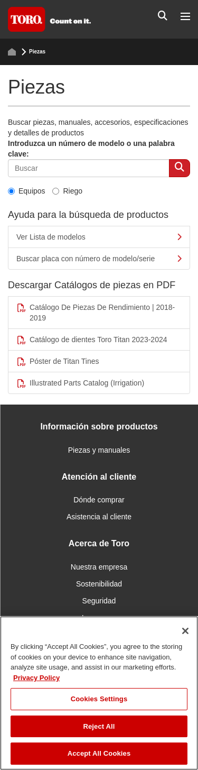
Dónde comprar (99, 500)
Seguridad (99, 601)
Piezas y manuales (99, 450)
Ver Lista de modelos (99, 237)
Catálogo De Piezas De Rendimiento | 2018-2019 (95, 312)
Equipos (26, 191)
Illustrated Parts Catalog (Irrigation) (80, 383)
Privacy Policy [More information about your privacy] (36, 678)
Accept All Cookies (99, 753)
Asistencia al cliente (99, 516)
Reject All (99, 726)
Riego (67, 191)
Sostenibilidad (99, 584)
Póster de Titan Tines (57, 361)
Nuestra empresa (99, 567)
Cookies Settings (99, 699)
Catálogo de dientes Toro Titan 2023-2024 (91, 339)
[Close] (185, 631)
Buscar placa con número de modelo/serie (99, 258)
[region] (99, 693)
